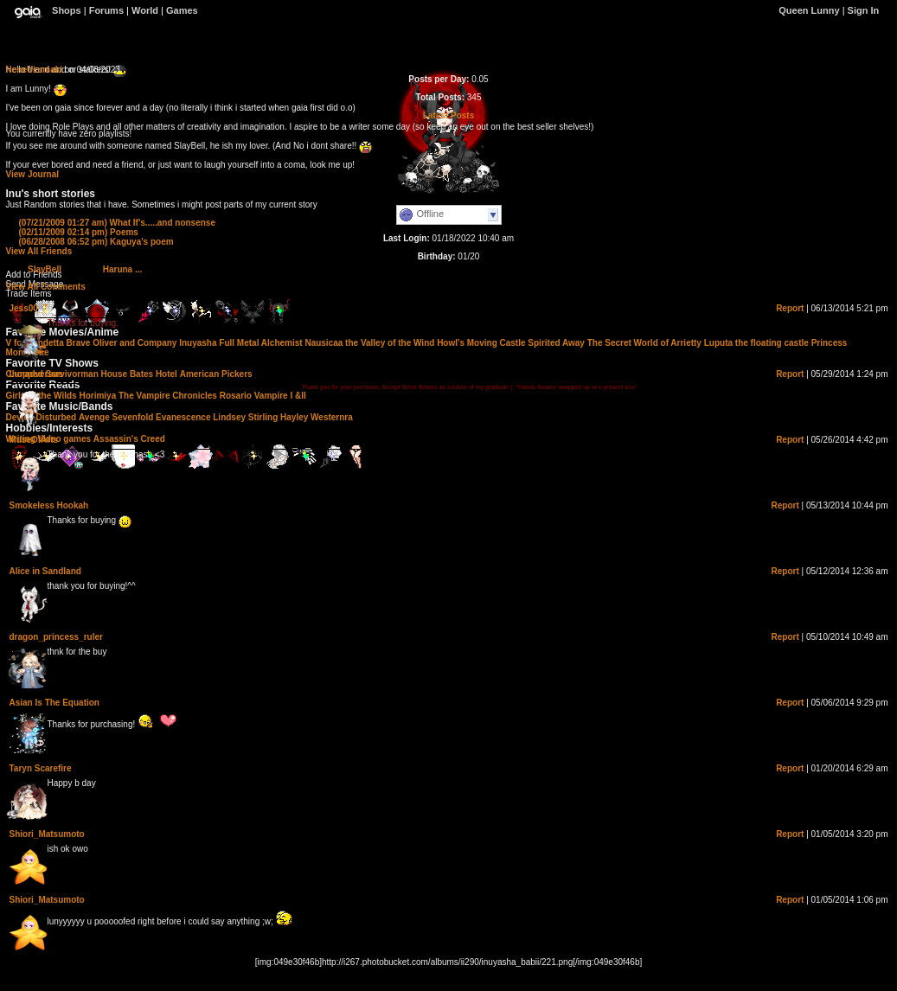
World (144, 10)
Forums (106, 10)
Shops (66, 10)
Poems (78, 232)
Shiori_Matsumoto (47, 834)
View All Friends (39, 251)
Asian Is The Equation (54, 702)
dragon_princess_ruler (56, 637)
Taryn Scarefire (41, 768)
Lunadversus (36, 374)
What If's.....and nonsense (117, 222)
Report (790, 308)
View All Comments (46, 286)
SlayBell (44, 269)
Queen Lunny (810, 10)
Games (182, 10)
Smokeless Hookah (49, 505)
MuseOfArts (34, 439)
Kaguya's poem (96, 241)
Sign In (864, 10)
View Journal (33, 174)
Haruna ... (123, 269)
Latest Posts (448, 115)
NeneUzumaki (34, 69)
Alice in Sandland (45, 571)
